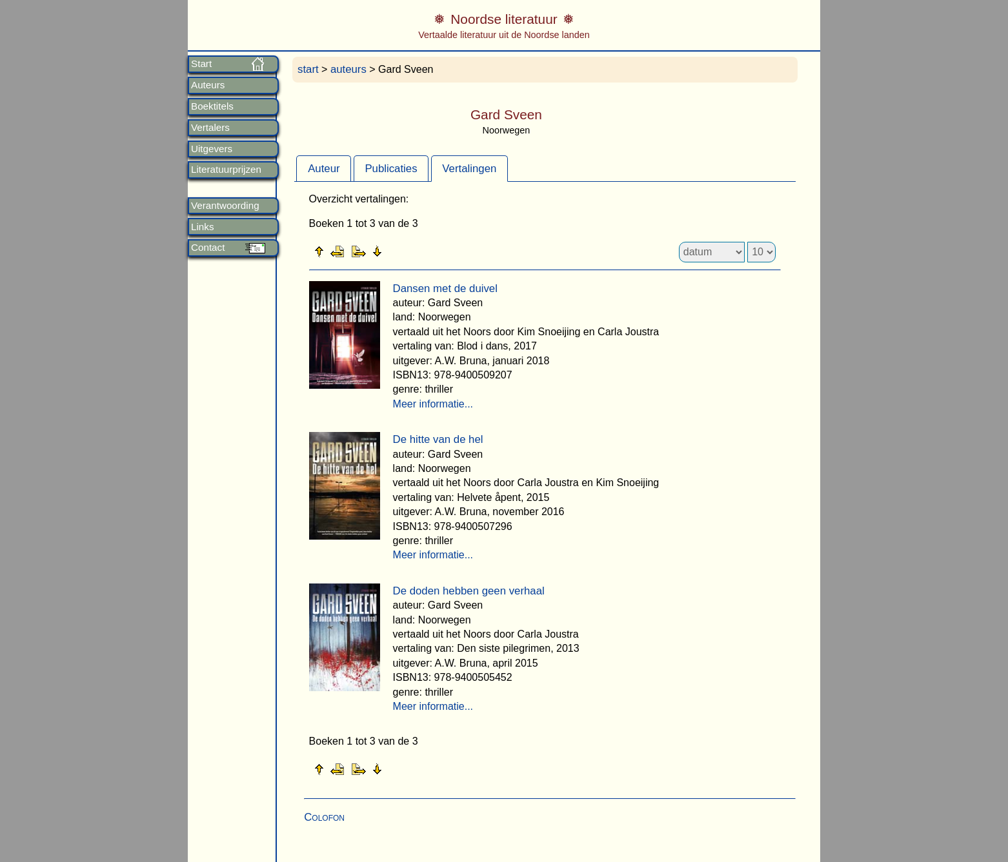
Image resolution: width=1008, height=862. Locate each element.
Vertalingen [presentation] (469, 168)
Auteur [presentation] (323, 168)
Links (202, 227)
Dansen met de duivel (445, 288)
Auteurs (208, 85)
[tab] (323, 168)
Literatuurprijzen (226, 169)
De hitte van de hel (438, 439)
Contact (208, 247)
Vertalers (210, 127)
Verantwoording (225, 206)
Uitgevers (211, 149)
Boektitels (212, 106)
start (308, 69)
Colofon (324, 817)
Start (201, 64)
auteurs (348, 69)
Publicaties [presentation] (391, 168)
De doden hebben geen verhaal (469, 591)
